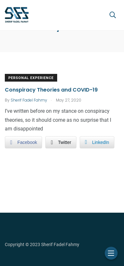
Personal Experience (31, 78)
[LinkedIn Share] (97, 142)
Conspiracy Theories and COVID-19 (51, 89)
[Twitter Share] (60, 142)
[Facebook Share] (23, 142)
